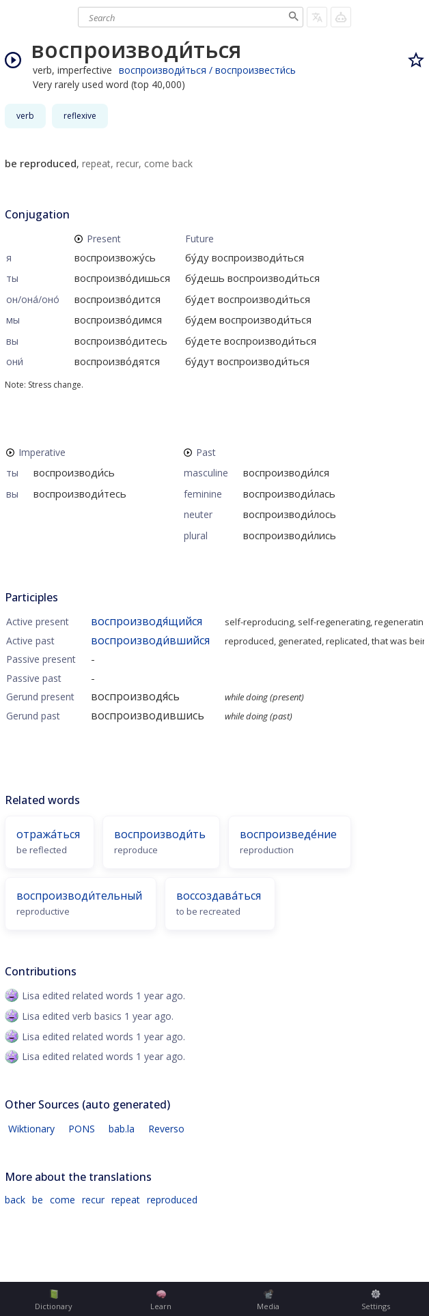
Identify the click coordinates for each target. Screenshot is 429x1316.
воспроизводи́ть (160, 834)
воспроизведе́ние (288, 834)
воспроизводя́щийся (146, 621)
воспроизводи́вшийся (150, 640)
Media (268, 1300)
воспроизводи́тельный (79, 895)
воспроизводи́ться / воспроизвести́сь (207, 69)
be (37, 1199)
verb (25, 115)
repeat (125, 1199)
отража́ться (48, 834)
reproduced (172, 1199)
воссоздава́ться (218, 895)
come (62, 1199)
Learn (160, 1300)
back (15, 1199)
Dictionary (53, 1300)
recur (93, 1199)
